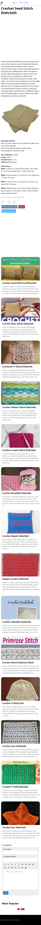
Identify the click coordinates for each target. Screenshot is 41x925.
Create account (23, 2)
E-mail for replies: (9, 856)
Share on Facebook (9, 207)
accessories (5, 197)
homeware (20, 197)
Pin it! (21, 207)
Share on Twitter (9, 211)
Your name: (7, 849)
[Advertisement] (20, 36)
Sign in (14, 2)
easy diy (13, 197)
